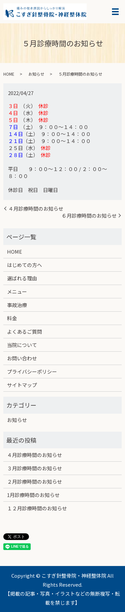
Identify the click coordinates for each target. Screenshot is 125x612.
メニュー (17, 291)
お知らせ (36, 74)
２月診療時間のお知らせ (34, 481)
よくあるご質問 (24, 331)
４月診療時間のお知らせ (35, 208)
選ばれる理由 (22, 278)
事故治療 (17, 304)
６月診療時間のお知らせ (89, 215)
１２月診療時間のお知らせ (37, 508)
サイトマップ (22, 384)
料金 (12, 318)
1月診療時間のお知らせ (33, 494)
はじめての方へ (24, 264)
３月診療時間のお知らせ (34, 468)
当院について (22, 344)
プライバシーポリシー (32, 371)
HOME (8, 74)
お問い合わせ (22, 358)
